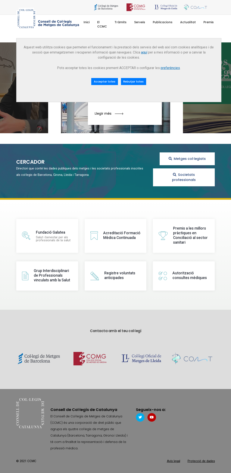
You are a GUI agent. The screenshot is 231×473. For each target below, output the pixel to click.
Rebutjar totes (133, 82)
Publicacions (162, 22)
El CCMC (102, 24)
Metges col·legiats (187, 158)
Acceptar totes (104, 82)
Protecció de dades (201, 460)
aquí (144, 52)
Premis (208, 22)
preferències (170, 68)
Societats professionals (184, 177)
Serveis (139, 22)
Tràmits (121, 22)
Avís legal (173, 460)
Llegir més (109, 114)
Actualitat (188, 22)
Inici (87, 22)
